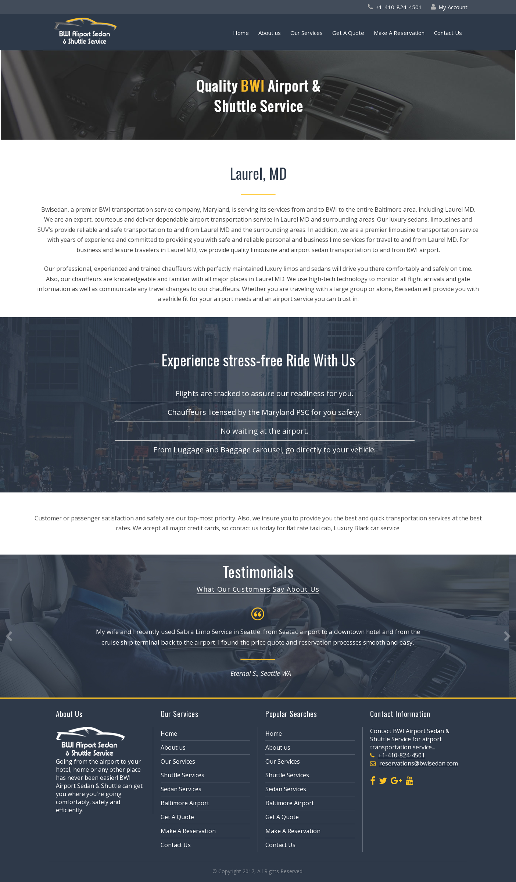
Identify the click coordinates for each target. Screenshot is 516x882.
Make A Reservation (399, 32)
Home (241, 32)
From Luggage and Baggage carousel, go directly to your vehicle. (264, 450)
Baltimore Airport (185, 803)
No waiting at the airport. (265, 431)
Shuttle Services (182, 775)
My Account (452, 7)
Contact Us (448, 32)
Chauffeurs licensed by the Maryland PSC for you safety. (264, 412)
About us (269, 32)
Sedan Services (181, 789)
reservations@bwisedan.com (418, 763)
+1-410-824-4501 (399, 7)
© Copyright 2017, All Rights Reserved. (258, 871)
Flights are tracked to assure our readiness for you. (265, 393)
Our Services (306, 32)
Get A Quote (348, 32)
